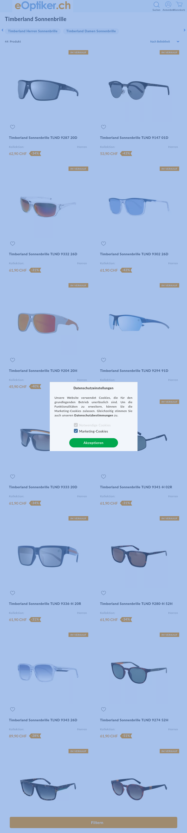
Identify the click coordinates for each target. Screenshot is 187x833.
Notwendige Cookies (95, 425)
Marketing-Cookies (93, 431)
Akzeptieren (93, 443)
